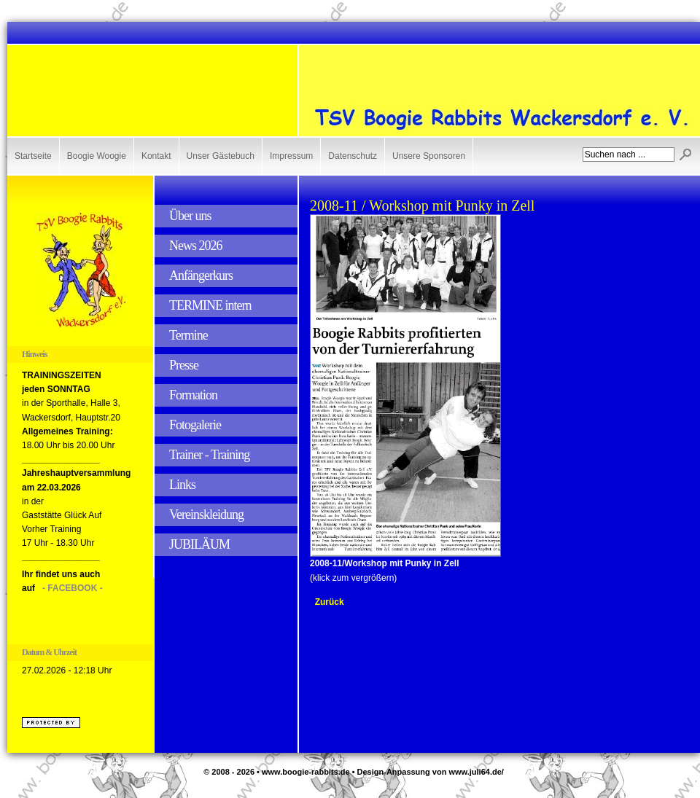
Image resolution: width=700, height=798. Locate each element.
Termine (188, 335)
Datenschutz (352, 156)
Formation (193, 395)
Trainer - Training (209, 454)
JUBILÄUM (199, 544)
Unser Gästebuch (220, 156)
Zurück (329, 602)
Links (182, 484)
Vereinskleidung (206, 514)
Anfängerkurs (201, 275)
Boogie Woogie (96, 156)
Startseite (33, 156)
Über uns (190, 215)
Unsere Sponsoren (428, 156)
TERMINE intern (210, 305)
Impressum (291, 156)
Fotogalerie (195, 425)
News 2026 (195, 245)
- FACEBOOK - (72, 588)
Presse (183, 365)
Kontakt (156, 156)
